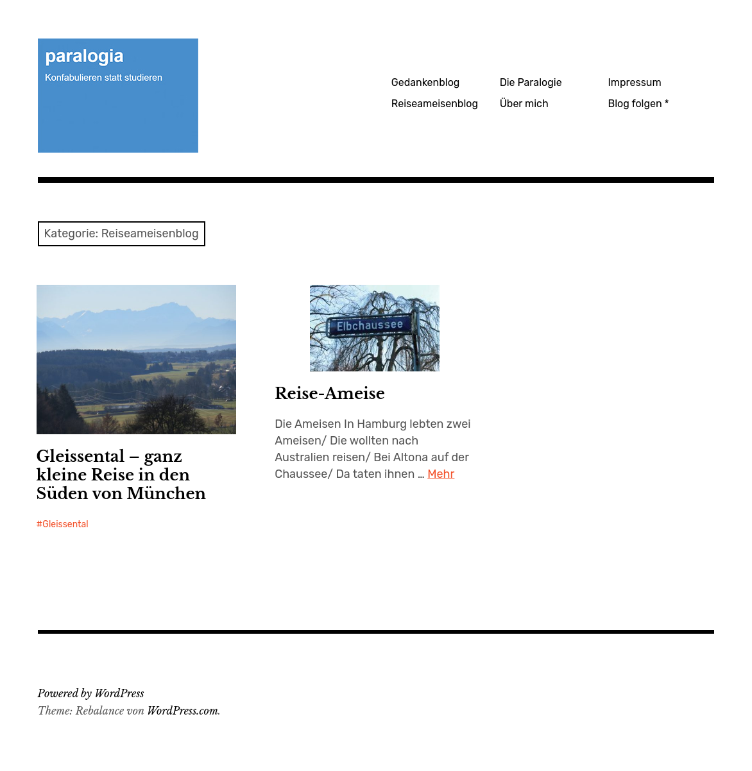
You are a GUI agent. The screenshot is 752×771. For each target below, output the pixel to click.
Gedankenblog (425, 82)
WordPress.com (182, 710)
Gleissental (65, 524)
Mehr (440, 474)
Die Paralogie (531, 82)
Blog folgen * (638, 103)
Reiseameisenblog (434, 103)
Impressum (634, 82)
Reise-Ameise (330, 393)
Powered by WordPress (91, 693)
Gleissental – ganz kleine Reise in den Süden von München (121, 475)
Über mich (524, 103)
